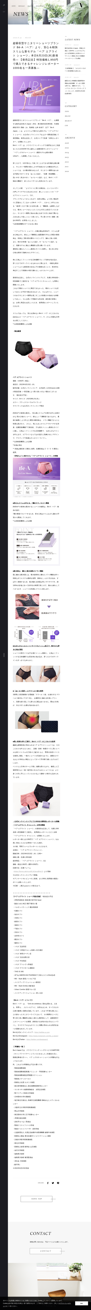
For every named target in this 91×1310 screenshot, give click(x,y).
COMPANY (60, 6)
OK (81, 1303)
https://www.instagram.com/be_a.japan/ (43, 1036)
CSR (66, 126)
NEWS (14, 6)
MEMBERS (50, 6)
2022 (67, 162)
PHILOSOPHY (40, 6)
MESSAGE (21, 6)
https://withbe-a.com (42, 1032)
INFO (67, 111)
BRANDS (30, 6)
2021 (66, 167)
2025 (67, 148)
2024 (67, 153)
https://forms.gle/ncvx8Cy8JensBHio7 (28, 871)
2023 (67, 157)
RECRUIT (68, 121)
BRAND (67, 116)
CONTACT (70, 6)
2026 (67, 143)
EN (4, 12)
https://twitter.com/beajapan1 (37, 1039)
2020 (67, 171)
